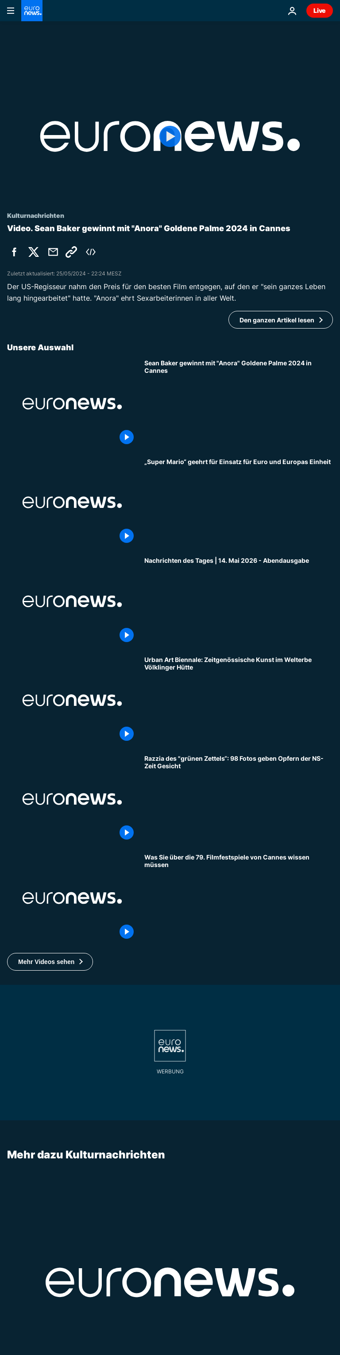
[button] (50, 962)
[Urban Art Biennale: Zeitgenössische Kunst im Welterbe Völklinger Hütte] (238, 700)
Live (319, 10)
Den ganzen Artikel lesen (277, 320)
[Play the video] (170, 136)
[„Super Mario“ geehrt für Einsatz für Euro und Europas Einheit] (238, 502)
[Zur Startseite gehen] (31, 10)
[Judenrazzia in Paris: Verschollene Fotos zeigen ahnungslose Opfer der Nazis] (238, 799)
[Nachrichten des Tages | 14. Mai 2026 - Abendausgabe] (238, 601)
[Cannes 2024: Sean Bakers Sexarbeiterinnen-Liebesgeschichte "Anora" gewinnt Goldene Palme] (238, 404)
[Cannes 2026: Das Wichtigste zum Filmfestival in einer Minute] (238, 898)
